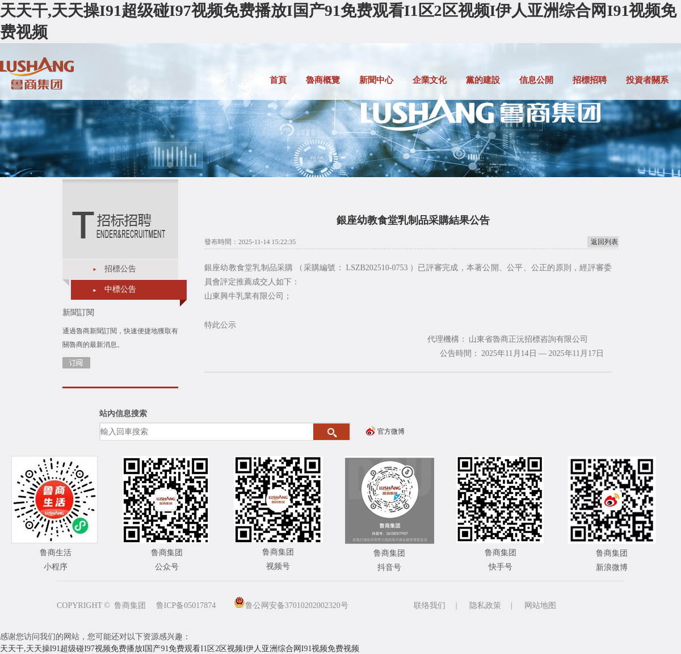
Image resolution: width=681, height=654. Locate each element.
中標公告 (120, 289)
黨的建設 (483, 80)
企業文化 (430, 80)
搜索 (331, 432)
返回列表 (604, 242)
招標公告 (120, 269)
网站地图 (540, 605)
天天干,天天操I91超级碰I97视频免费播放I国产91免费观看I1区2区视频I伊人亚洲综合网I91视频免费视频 (179, 648)
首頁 (278, 80)
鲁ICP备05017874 (186, 605)
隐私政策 (485, 605)
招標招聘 (590, 80)
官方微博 (391, 431)
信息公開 (536, 80)
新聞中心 (376, 80)
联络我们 (429, 605)
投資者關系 (647, 80)
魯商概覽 (323, 80)
